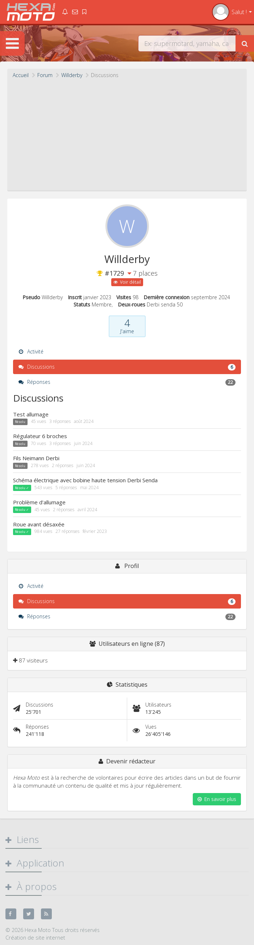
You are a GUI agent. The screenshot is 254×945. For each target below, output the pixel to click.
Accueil (21, 75)
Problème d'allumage (39, 502)
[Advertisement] (127, 133)
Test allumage (31, 414)
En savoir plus (216, 799)
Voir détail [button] (127, 282)
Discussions (127, 366)
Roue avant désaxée (38, 524)
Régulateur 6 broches (40, 436)
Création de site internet (35, 937)
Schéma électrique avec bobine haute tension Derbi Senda (85, 480)
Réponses (127, 382)
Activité (30, 351)
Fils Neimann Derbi (36, 458)
